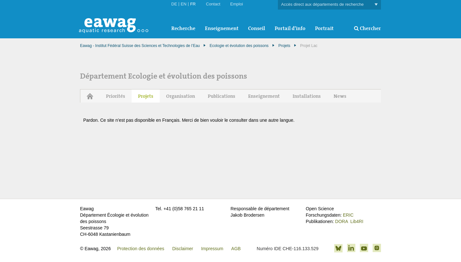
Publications (221, 96)
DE (174, 4)
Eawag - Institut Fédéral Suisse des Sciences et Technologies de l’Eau (140, 45)
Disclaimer (182, 248)
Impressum (212, 248)
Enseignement (222, 28)
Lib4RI (356, 221)
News (340, 96)
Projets (284, 45)
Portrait (324, 28)
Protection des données (140, 248)
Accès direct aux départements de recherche (329, 4)
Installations (307, 96)
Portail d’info (290, 28)
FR (193, 4)
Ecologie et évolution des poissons (239, 45)
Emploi (236, 4)
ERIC (348, 215)
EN (183, 4)
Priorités (115, 96)
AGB (236, 248)
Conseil (256, 28)
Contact (213, 4)
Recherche (183, 28)
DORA (341, 221)
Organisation (180, 96)
